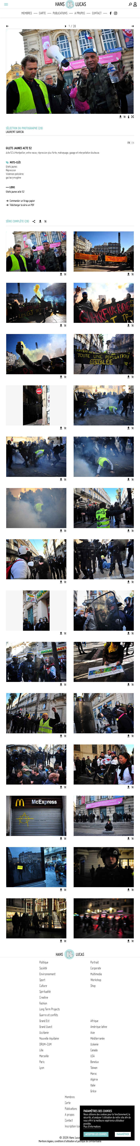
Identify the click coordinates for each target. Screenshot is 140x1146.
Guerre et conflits (48, 1015)
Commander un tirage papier (22, 200)
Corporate (95, 968)
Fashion (43, 1003)
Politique (43, 962)
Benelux (94, 1062)
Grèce (93, 1091)
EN (133, 143)
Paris (41, 1062)
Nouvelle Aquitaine (49, 1038)
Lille (41, 1050)
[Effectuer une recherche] (130, 4)
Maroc (93, 1073)
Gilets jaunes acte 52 (15, 191)
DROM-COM (45, 1044)
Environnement (47, 974)
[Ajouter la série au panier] (45, 221)
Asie (92, 1032)
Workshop (95, 980)
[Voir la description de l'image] (128, 116)
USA (92, 1056)
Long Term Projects (49, 1009)
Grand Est (44, 1021)
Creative (43, 997)
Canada (94, 1050)
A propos (80, 13)
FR (129, 143)
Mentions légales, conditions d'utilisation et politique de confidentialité (70, 1141)
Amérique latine (98, 1027)
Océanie (94, 1044)
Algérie (94, 1079)
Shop (93, 986)
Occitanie (44, 1032)
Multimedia (96, 974)
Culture (43, 986)
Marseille (44, 1056)
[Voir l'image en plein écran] (132, 116)
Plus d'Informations (92, 1126)
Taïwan (93, 1068)
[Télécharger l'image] (120, 116)
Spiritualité (45, 991)
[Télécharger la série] (40, 221)
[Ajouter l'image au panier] (124, 116)
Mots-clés (15, 162)
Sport (42, 980)
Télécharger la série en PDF (22, 205)
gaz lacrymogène (13, 177)
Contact (97, 13)
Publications (60, 13)
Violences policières (15, 174)
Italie (92, 1085)
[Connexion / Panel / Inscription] (135, 4)
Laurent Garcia (15, 132)
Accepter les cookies (96, 1134)
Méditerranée (97, 1038)
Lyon (41, 1068)
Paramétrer (123, 1134)
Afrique (94, 1021)
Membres (27, 13)
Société (43, 968)
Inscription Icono (73, 1126)
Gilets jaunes (11, 166)
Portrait (94, 962)
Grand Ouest (45, 1027)
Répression (11, 170)
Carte (42, 13)
